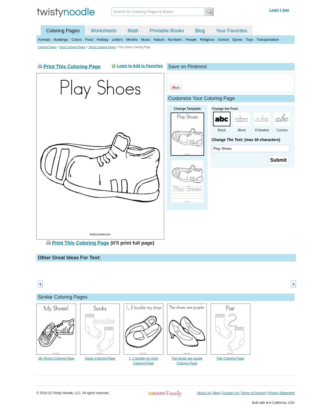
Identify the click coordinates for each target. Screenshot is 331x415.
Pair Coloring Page (230, 358)
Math (133, 30)
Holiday (102, 40)
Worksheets (104, 30)
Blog (200, 30)
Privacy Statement (281, 393)
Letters (117, 40)
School (223, 40)
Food (89, 40)
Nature (159, 40)
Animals (44, 40)
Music (145, 40)
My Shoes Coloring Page (56, 358)
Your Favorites (231, 30)
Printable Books (167, 30)
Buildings (61, 40)
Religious (207, 40)
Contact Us (231, 393)
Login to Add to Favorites (140, 66)
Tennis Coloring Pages (101, 47)
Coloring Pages (63, 30)
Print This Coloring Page (72, 66)
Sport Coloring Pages (72, 47)
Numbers (175, 40)
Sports (237, 40)
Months (132, 40)
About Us (204, 393)
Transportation (267, 40)
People (191, 40)
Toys (249, 40)
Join (285, 10)
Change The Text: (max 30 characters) (246, 140)
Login (274, 10)
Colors (76, 40)
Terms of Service (253, 393)
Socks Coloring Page (100, 358)
